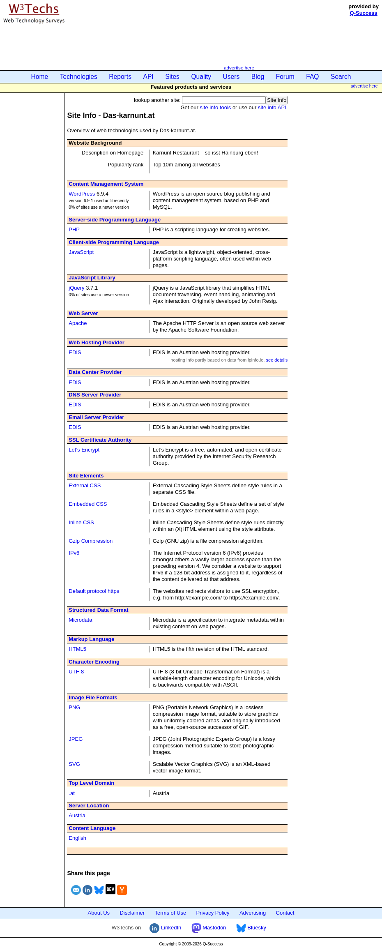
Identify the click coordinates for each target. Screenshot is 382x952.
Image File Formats (93, 697)
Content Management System (106, 184)
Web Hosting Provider (96, 342)
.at (71, 793)
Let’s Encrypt (84, 450)
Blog (257, 76)
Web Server (83, 313)
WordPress (82, 194)
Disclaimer (132, 913)
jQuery (76, 288)
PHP (74, 229)
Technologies (78, 76)
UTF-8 (76, 671)
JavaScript (81, 252)
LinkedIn (165, 927)
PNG (74, 707)
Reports (120, 76)
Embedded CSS (88, 504)
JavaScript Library (92, 277)
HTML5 (77, 649)
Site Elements (86, 476)
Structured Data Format (98, 610)
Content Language (92, 828)
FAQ (312, 76)
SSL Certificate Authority (100, 440)
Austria (77, 815)
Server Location (89, 805)
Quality (201, 76)
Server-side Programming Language (115, 220)
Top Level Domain (91, 783)
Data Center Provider (95, 372)
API (148, 76)
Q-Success (363, 13)
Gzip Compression (91, 541)
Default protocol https (94, 591)
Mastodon (208, 927)
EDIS (75, 352)
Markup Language (91, 639)
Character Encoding (94, 662)
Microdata (80, 620)
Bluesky (251, 927)
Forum (285, 76)
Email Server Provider (96, 417)
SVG (74, 764)
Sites (172, 76)
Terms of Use (170, 913)
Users (231, 76)
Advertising (252, 913)
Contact (285, 913)
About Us (99, 913)
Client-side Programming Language (114, 242)
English (77, 838)
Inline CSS (81, 522)
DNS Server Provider (95, 395)
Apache (78, 323)
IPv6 (74, 553)
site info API (272, 107)
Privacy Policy (213, 913)
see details (277, 359)
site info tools (215, 107)
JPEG (76, 739)
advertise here (239, 67)
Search (341, 76)
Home (39, 76)
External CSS (85, 485)
